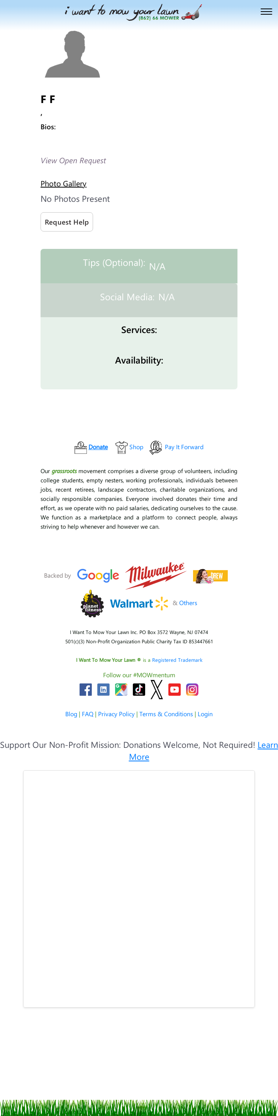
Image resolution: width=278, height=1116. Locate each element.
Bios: (48, 126)
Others (188, 603)
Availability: (139, 359)
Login (205, 714)
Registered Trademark (177, 659)
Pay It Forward (184, 447)
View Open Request (73, 160)
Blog (71, 714)
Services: (139, 329)
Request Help (67, 222)
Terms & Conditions (166, 714)
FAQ (87, 714)
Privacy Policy (116, 714)
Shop (136, 447)
